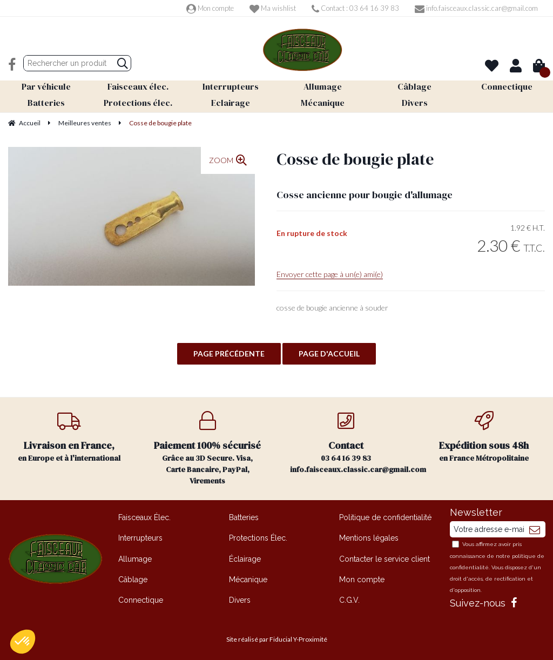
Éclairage (245, 558)
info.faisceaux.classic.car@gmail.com (476, 8)
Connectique (140, 599)
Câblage (132, 579)
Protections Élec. (258, 538)
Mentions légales (369, 538)
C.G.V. (349, 599)
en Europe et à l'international (69, 436)
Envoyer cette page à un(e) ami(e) (329, 273)
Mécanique (248, 579)
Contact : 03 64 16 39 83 (355, 8)
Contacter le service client (384, 558)
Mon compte (210, 8)
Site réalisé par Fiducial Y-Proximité (276, 639)
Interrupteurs (140, 538)
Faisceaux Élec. (144, 517)
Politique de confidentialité (385, 517)
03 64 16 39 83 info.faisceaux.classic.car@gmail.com (352, 442)
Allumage (135, 558)
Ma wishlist (272, 8)
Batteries (244, 517)
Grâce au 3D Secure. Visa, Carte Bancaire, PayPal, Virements (207, 448)
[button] (23, 642)
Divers (240, 599)
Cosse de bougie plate (355, 158)
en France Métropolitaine (483, 436)
